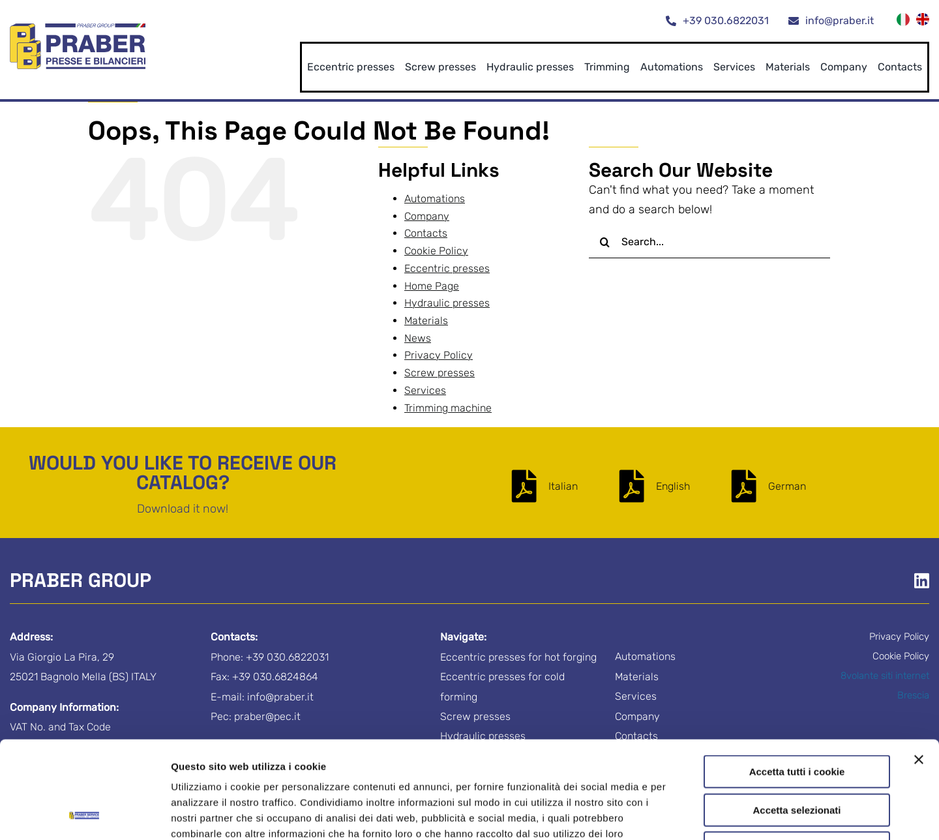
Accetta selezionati (797, 719)
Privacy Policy (314, 758)
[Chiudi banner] (918, 668)
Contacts (425, 233)
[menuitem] (903, 21)
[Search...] (709, 242)
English (673, 486)
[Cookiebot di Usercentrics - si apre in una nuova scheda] (84, 814)
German (787, 486)
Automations (434, 198)
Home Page (431, 286)
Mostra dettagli (686, 814)
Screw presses (439, 373)
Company (426, 216)
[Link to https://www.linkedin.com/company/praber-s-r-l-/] (921, 580)
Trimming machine (448, 408)
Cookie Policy (396, 758)
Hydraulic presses (447, 303)
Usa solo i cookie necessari (797, 756)
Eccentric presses (447, 268)
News (417, 338)
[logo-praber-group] (77, 29)
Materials (426, 320)
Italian (563, 486)
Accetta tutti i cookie (797, 680)
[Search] (605, 242)
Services (425, 390)
